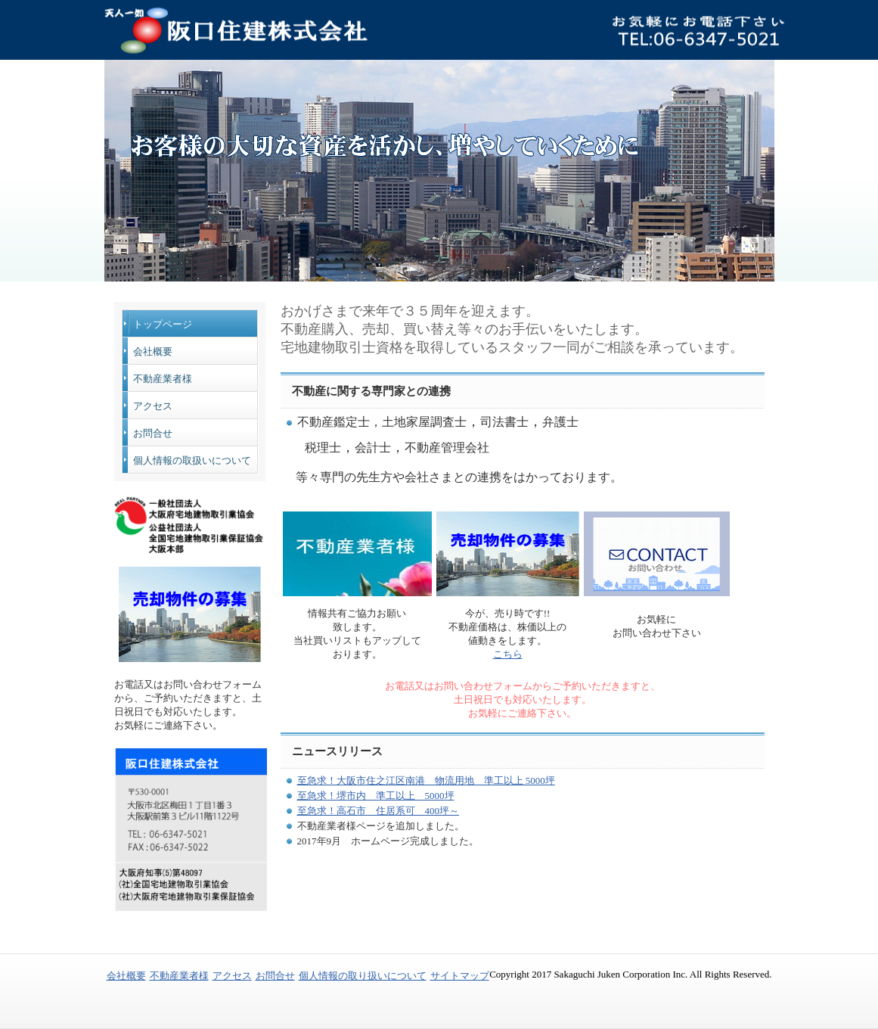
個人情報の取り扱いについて (363, 975)
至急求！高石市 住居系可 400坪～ (378, 810)
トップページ (162, 324)
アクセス (152, 406)
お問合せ (152, 433)
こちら (508, 654)
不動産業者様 (162, 378)
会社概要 (152, 351)
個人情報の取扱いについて (192, 460)
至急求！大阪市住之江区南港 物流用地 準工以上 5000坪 (426, 780)
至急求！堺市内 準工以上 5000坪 (376, 795)
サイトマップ (459, 975)
